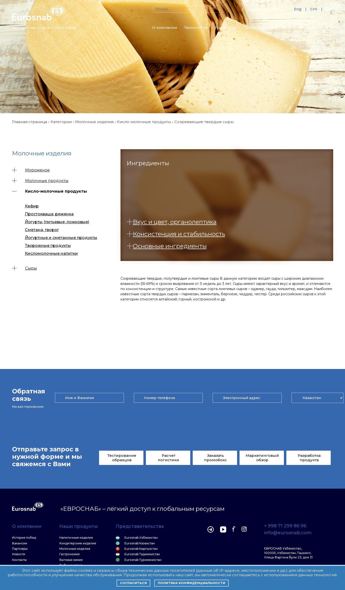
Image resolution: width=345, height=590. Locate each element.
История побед (24, 537)
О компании (164, 27)
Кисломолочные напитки (51, 253)
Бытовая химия (71, 560)
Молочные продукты (40, 180)
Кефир (32, 206)
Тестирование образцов (121, 457)
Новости (18, 554)
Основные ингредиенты (167, 246)
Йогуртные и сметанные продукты (61, 237)
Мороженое (31, 170)
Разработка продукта (309, 457)
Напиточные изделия (76, 537)
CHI (313, 9)
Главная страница (29, 121)
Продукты (253, 27)
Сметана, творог (42, 229)
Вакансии (19, 543)
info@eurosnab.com (287, 533)
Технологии (196, 27)
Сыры (24, 268)
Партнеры (280, 27)
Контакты (307, 27)
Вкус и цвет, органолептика (172, 222)
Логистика (225, 27)
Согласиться (133, 583)
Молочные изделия (94, 121)
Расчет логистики (168, 457)
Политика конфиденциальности (191, 583)
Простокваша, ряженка (49, 214)
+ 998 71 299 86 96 (285, 526)
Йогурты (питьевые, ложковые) (57, 222)
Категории (61, 121)
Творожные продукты (48, 245)
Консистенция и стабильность (176, 234)
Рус (329, 9)
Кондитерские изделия (77, 543)
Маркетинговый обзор (262, 457)
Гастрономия (69, 554)
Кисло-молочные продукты (144, 121)
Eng (298, 9)
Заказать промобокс (215, 457)
